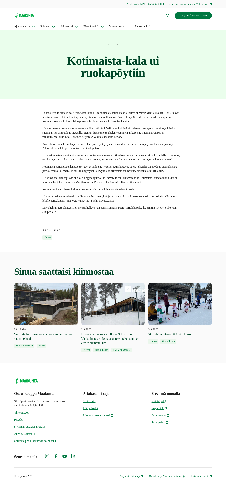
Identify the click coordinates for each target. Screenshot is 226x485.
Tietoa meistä (142, 26)
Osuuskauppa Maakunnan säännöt (35, 440)
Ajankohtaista (22, 26)
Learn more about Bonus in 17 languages (190, 4)
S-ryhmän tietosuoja (131, 476)
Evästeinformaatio (201, 476)
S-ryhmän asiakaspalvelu (30, 426)
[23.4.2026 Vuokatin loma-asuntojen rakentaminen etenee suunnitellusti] (46, 315)
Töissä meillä (91, 26)
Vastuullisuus (116, 26)
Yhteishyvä (160, 401)
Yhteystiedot (21, 412)
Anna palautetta (24, 433)
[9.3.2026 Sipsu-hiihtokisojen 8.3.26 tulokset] (180, 313)
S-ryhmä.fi (159, 408)
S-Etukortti (66, 26)
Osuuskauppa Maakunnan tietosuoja (167, 476)
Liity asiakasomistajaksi (193, 15)
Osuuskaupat (161, 415)
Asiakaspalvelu (136, 4)
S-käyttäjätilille (157, 4)
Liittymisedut (90, 408)
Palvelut (45, 26)
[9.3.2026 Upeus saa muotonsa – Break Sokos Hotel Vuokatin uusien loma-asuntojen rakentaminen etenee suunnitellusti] (113, 317)
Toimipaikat (160, 422)
